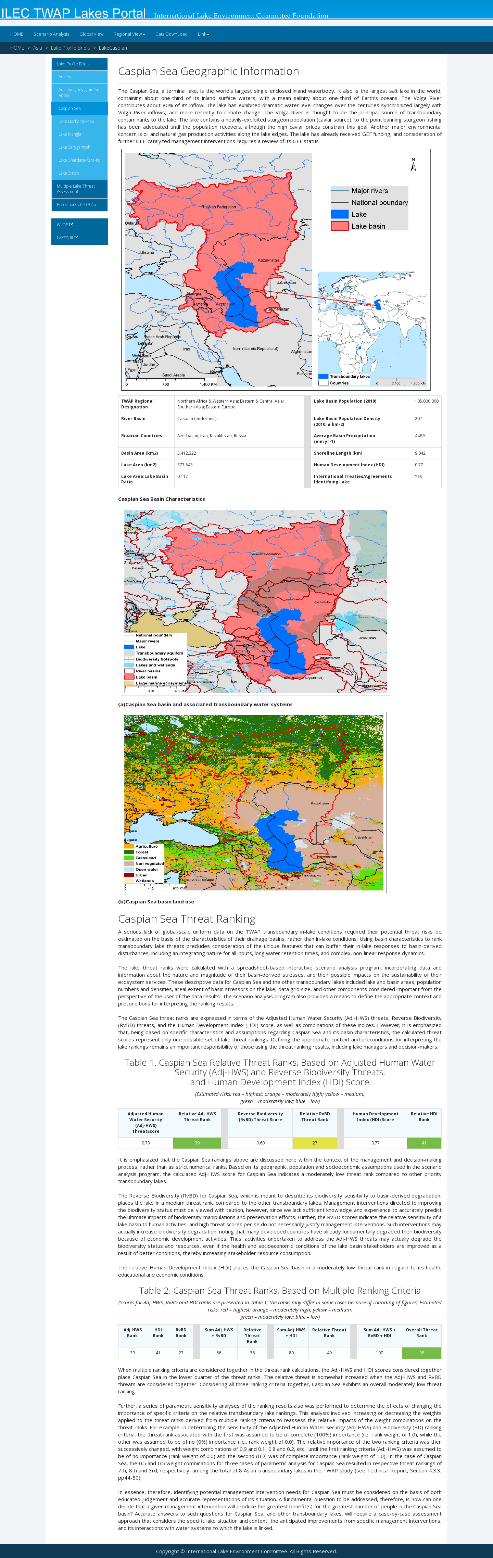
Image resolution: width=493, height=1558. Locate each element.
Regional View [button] (129, 34)
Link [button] (204, 34)
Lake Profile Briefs (70, 48)
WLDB (65, 225)
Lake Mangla (70, 134)
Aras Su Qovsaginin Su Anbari (79, 92)
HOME (16, 34)
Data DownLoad (171, 34)
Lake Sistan (69, 173)
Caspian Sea (70, 108)
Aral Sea (66, 76)
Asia (37, 48)
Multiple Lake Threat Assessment (76, 189)
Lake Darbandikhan (76, 121)
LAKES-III (67, 238)
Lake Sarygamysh (74, 147)
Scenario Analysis (51, 34)
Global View (91, 34)
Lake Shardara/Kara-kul (80, 160)
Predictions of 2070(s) (76, 204)
